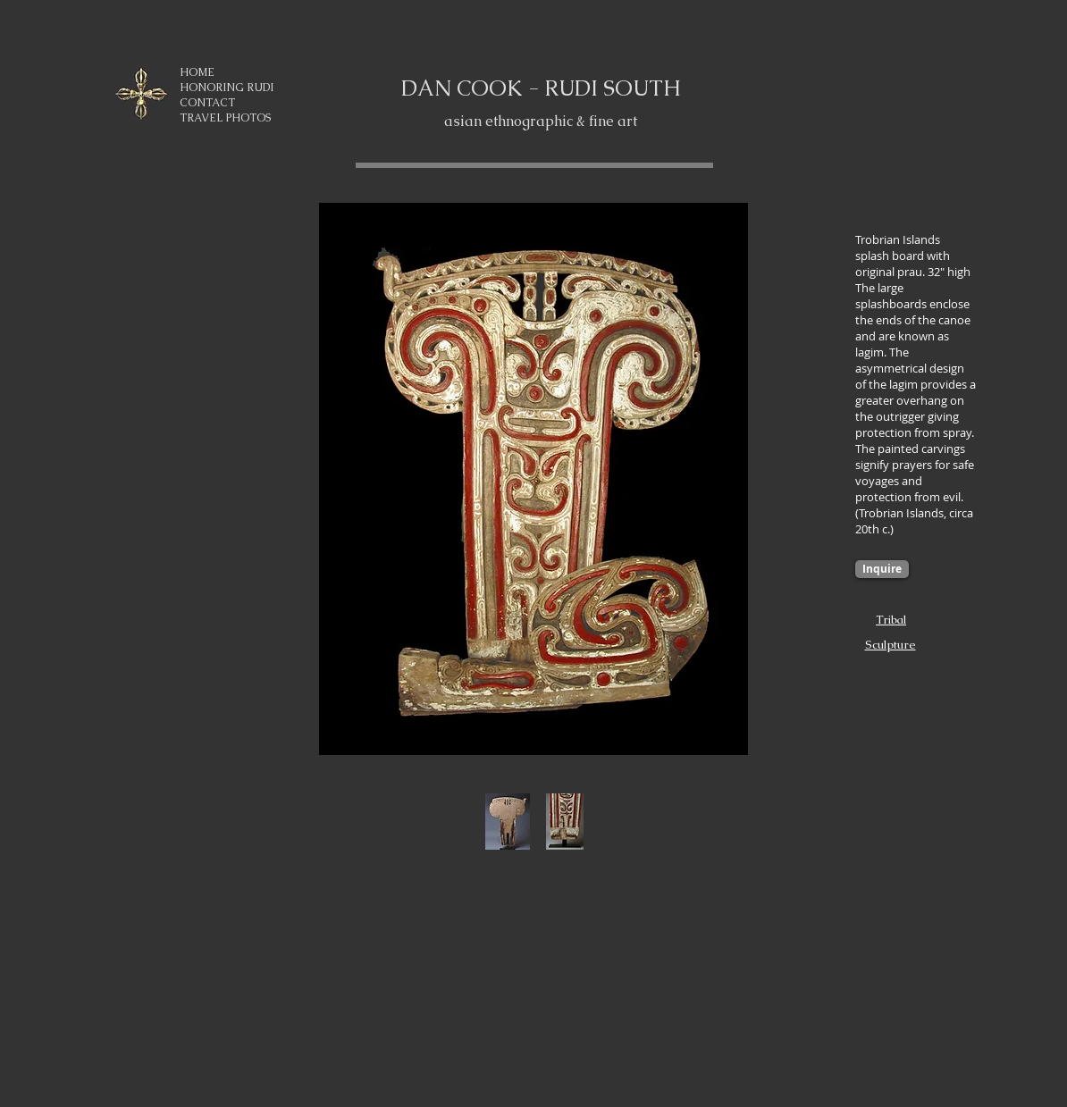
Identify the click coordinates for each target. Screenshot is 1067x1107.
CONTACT (207, 103)
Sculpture (890, 644)
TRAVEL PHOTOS (225, 118)
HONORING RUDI (226, 87)
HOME (197, 72)
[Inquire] (882, 569)
